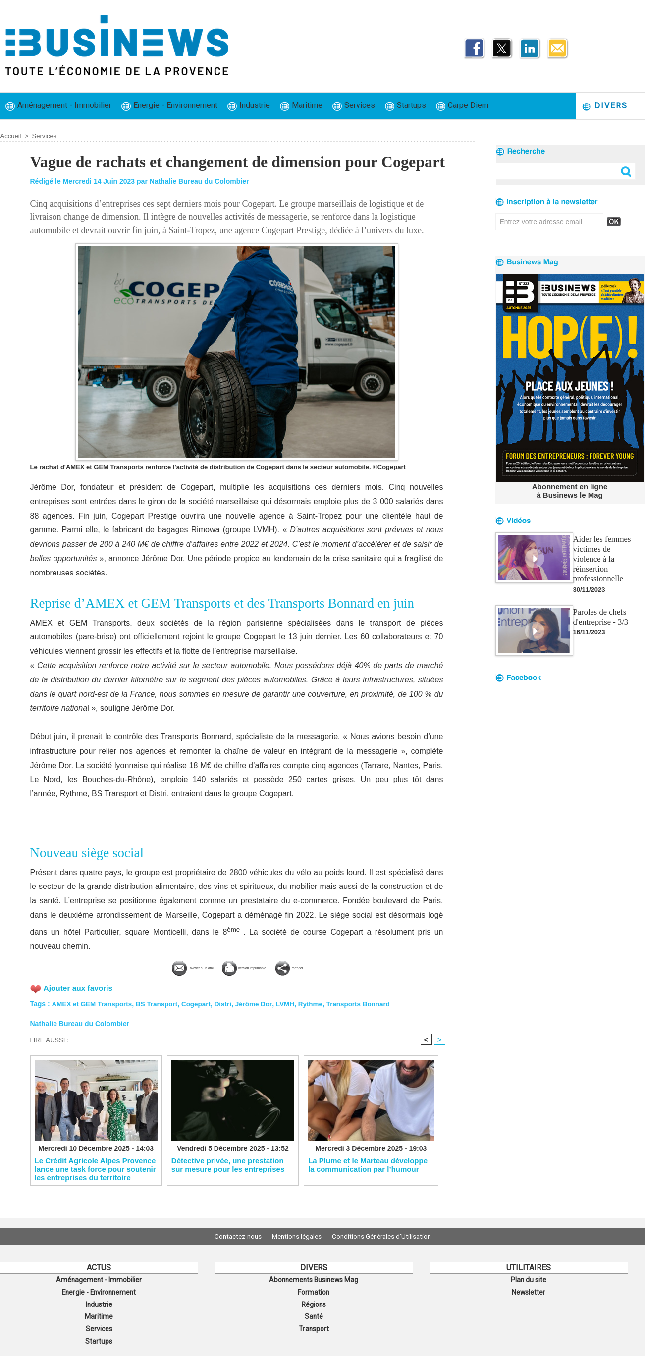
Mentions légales (296, 1236)
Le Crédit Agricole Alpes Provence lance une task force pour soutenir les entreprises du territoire (95, 1168)
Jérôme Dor (261, 1002)
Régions (314, 1301)
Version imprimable (253, 966)
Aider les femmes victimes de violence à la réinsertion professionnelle (606, 552)
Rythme (319, 1002)
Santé (313, 1311)
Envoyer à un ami (162, 966)
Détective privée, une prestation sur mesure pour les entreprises (227, 1164)
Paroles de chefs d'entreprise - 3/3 (600, 604)
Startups (405, 106)
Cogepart (201, 1002)
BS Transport (161, 1002)
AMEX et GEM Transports (93, 1002)
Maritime (301, 106)
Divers (605, 106)
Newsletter (528, 1290)
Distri (230, 1002)
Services (353, 106)
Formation (313, 1290)
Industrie (248, 106)
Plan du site (528, 1279)
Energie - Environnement (169, 106)
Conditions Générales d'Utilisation (388, 1236)
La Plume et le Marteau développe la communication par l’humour (368, 1164)
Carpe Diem (462, 106)
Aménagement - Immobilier (58, 106)
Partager (328, 966)
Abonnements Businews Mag (313, 1279)
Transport (313, 1322)
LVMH (294, 1002)
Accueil (10, 136)
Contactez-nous (231, 1236)
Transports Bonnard (370, 1002)
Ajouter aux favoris (79, 987)
